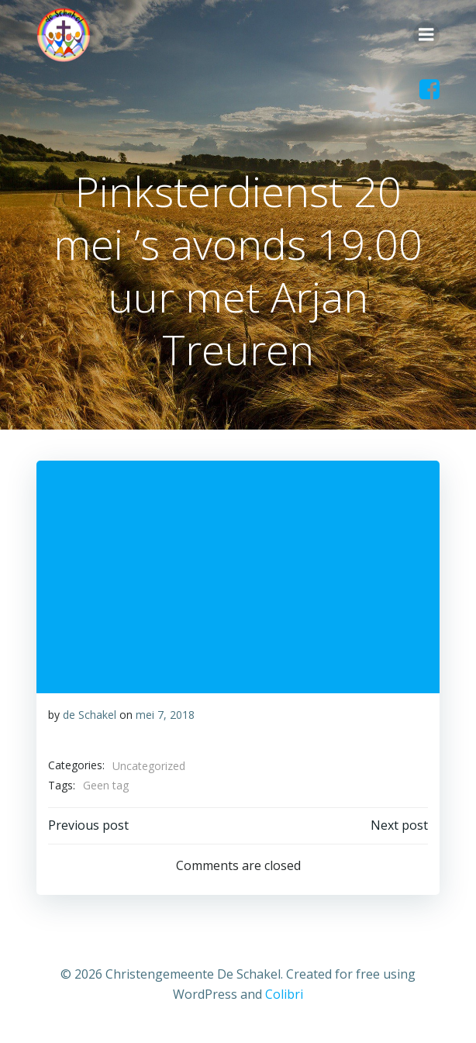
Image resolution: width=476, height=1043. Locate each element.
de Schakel (89, 714)
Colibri (284, 994)
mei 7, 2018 (165, 714)
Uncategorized (148, 765)
